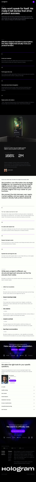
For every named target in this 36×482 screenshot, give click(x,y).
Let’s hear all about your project (18, 431)
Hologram (10, 451)
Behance (3, 454)
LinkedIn (3, 452)
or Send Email (12, 382)
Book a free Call (12, 380)
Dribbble (3, 451)
